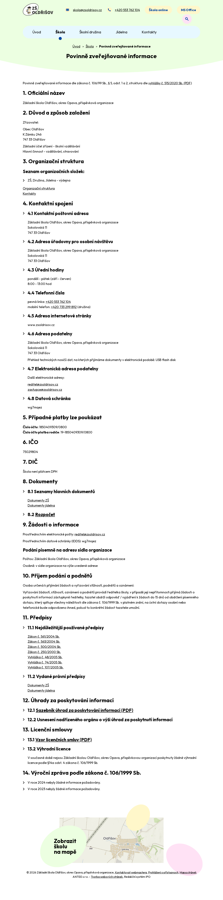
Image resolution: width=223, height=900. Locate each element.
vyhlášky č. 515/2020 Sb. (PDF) (170, 86)
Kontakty (29, 196)
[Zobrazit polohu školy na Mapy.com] (111, 849)
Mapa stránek (188, 887)
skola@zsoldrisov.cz (87, 11)
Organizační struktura (39, 191)
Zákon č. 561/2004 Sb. (44, 639)
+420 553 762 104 (127, 11)
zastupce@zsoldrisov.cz (45, 392)
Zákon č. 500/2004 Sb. (44, 650)
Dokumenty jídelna (41, 508)
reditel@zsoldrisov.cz (43, 387)
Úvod (76, 49)
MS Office (188, 11)
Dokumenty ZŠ (38, 503)
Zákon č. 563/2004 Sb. (44, 644)
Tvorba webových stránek (107, 891)
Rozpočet (45, 517)
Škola (90, 49)
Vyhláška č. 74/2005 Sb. (45, 665)
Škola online (158, 11)
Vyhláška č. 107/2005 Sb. (46, 670)
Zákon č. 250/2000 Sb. (44, 655)
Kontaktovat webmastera (131, 887)
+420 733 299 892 (64, 310)
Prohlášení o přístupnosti (163, 887)
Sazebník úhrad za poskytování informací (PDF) (84, 713)
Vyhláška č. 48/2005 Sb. (45, 660)
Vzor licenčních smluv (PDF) (63, 742)
